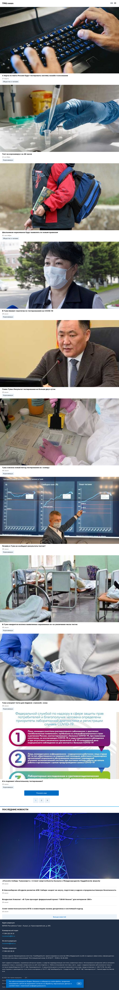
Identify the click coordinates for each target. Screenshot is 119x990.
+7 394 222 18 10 (8, 933)
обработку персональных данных (57, 983)
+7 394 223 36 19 (8, 951)
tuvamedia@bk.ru (8, 936)
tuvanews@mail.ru (9, 943)
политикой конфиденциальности (33, 986)
